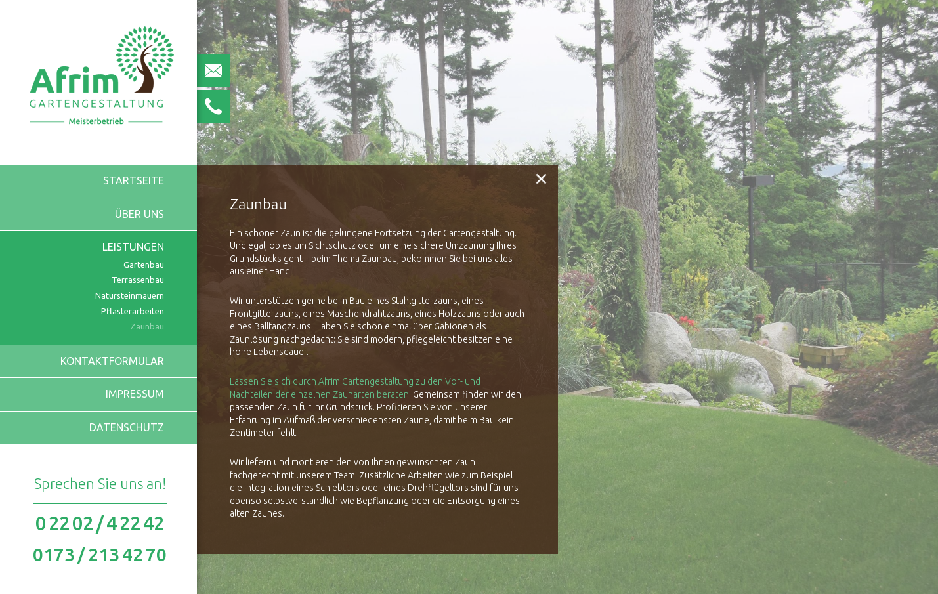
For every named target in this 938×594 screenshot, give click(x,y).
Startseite (133, 180)
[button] (541, 178)
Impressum (135, 394)
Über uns (139, 214)
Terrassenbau (138, 279)
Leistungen (133, 247)
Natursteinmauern (129, 295)
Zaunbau (147, 326)
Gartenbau (143, 264)
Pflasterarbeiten (132, 311)
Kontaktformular (112, 361)
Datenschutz (126, 427)
